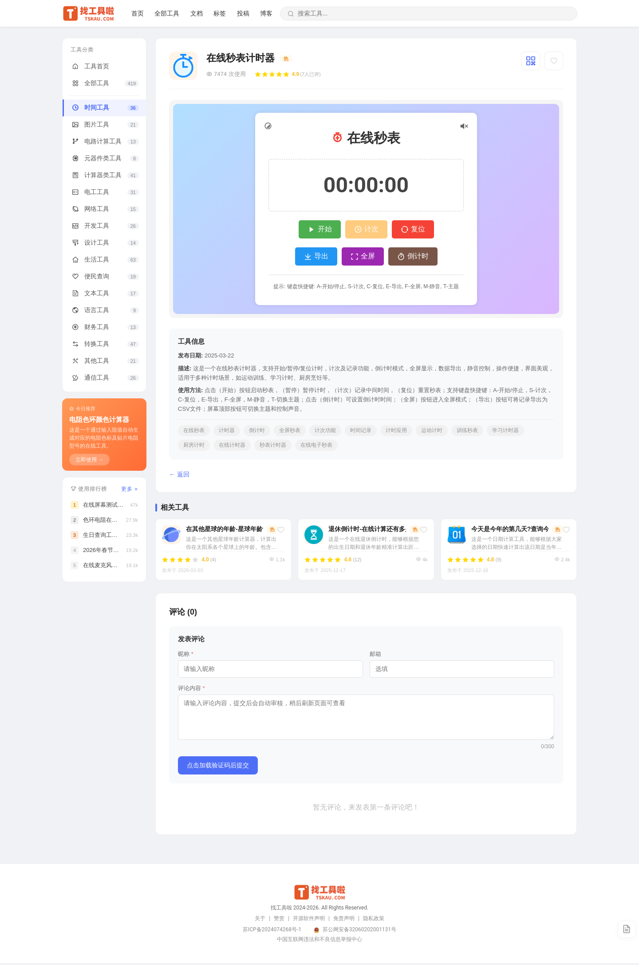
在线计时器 (232, 445)
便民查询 (105, 277)
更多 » (129, 489)
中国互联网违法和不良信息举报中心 (319, 941)
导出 (316, 256)
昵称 (185, 655)
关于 (260, 920)
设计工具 (105, 243)
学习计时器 (505, 430)
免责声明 (344, 920)
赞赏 (279, 920)
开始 (320, 229)
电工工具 (105, 192)
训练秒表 (467, 430)
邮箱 (375, 655)
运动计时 (431, 430)
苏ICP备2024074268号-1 (272, 931)
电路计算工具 (105, 142)
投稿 (548, 13)
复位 (413, 229)
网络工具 (105, 209)
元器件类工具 (105, 159)
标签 (524, 13)
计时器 (227, 430)
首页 (442, 13)
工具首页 (90, 67)
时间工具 (105, 108)
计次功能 (325, 430)
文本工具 (105, 294)
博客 (571, 13)
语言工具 (105, 310)
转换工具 (105, 344)
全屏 (363, 256)
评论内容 (191, 690)
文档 (501, 13)
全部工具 (471, 13)
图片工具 (105, 125)
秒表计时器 (273, 445)
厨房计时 (194, 445)
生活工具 (105, 260)
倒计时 (413, 256)
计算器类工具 (105, 175)
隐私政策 (373, 920)
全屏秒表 (289, 430)
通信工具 (105, 378)
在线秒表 (194, 430)
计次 (366, 229)
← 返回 (179, 474)
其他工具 (105, 361)
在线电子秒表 (316, 445)
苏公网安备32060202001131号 (359, 931)
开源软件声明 (309, 920)
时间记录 (360, 430)
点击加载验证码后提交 (218, 766)
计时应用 (396, 430)
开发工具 (105, 226)
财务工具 (105, 327)
